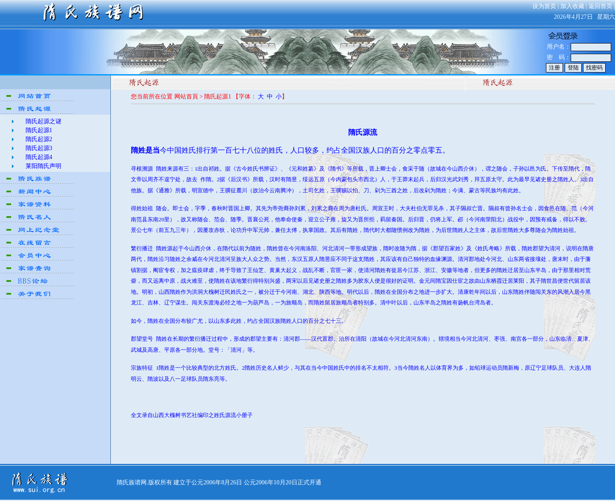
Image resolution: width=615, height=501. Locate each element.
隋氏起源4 (39, 157)
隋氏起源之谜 (43, 121)
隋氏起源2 (39, 139)
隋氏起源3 (39, 148)
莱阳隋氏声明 (43, 166)
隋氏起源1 (39, 130)
